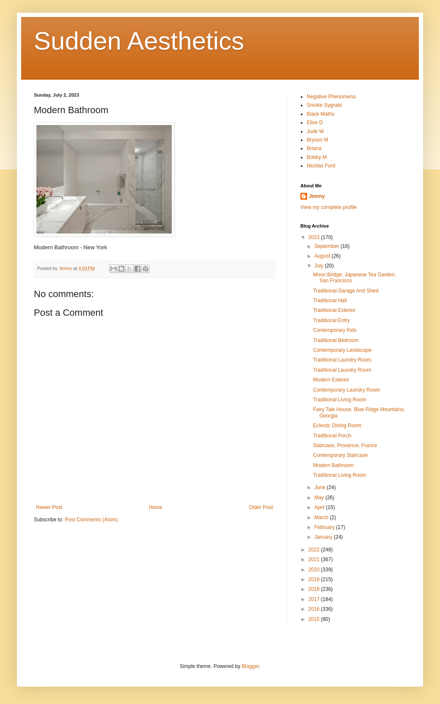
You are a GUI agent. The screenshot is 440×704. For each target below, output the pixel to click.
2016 (314, 609)
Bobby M (317, 157)
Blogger (250, 666)
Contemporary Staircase (340, 455)
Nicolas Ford (321, 166)
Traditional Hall (330, 300)
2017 (314, 599)
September (327, 246)
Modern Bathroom (333, 465)
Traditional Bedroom (336, 340)
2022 (314, 550)
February (325, 527)
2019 (314, 579)
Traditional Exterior (334, 310)
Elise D (315, 122)
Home (155, 507)
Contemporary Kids (335, 330)
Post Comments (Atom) (91, 520)
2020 (314, 570)
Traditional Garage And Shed (345, 291)
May (319, 498)
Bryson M (317, 140)
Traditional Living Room (339, 400)
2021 (314, 559)
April (320, 507)
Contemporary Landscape (342, 350)
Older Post (261, 507)
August (323, 256)
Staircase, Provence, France (345, 445)
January (324, 537)
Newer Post (49, 507)
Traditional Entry (331, 320)
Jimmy (317, 196)
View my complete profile (328, 207)
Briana (314, 148)
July (319, 266)
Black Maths (320, 114)
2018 (314, 589)
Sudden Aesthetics (139, 41)
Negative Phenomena (331, 97)
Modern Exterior (331, 380)
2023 (314, 237)
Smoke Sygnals (324, 105)
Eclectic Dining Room (337, 426)
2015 (314, 619)
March (322, 517)
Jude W (315, 131)
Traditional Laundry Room (342, 360)
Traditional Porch (332, 436)
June (320, 487)
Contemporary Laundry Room (346, 390)
